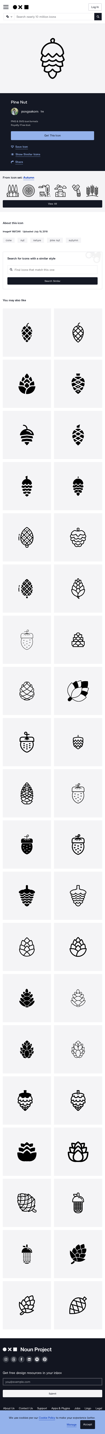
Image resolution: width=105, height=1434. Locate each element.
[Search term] (54, 16)
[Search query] (52, 269)
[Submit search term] (98, 16)
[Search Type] (8, 16)
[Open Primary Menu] (6, 7)
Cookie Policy (47, 1417)
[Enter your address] (52, 1381)
